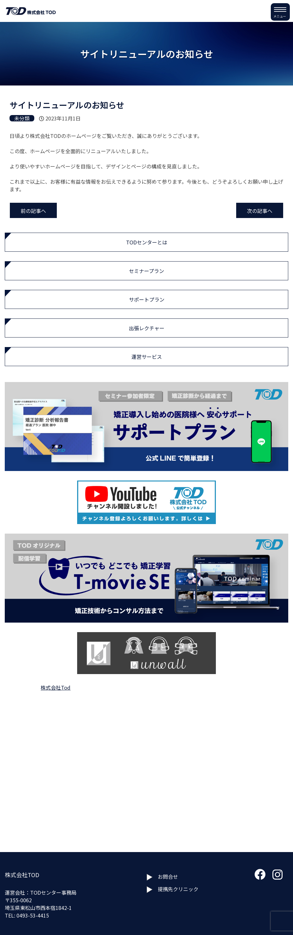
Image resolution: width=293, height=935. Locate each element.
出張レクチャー (146, 328)
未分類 (22, 118)
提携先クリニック (178, 889)
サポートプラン (146, 299)
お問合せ (168, 876)
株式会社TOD (22, 874)
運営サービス (146, 356)
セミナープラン (146, 271)
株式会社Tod (55, 687)
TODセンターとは (146, 242)
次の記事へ (259, 211)
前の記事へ (33, 211)
